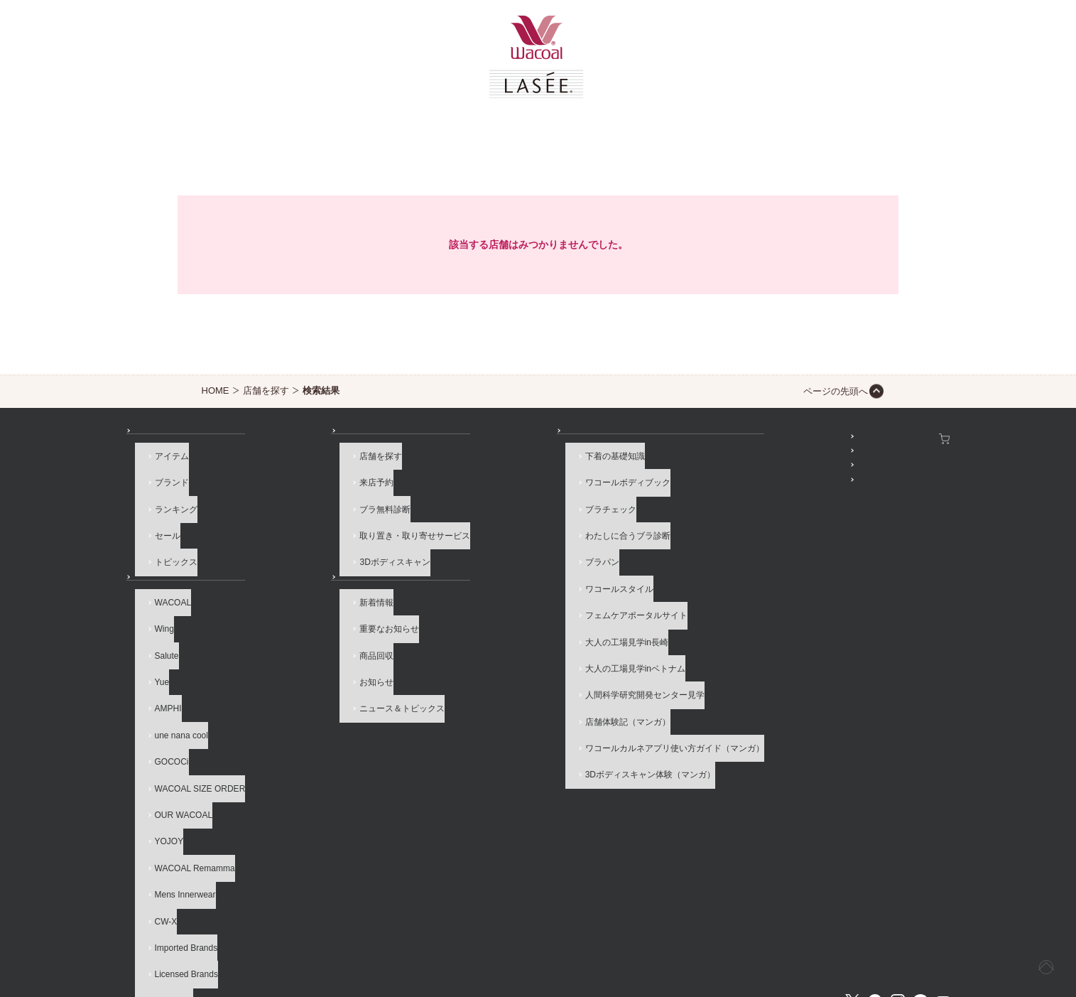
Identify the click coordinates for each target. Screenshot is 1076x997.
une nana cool (173, 692)
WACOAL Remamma (186, 790)
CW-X (157, 829)
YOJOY (160, 771)
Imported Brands (178, 849)
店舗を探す (266, 390)
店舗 (286, 438)
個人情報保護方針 (577, 934)
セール (159, 527)
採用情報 (497, 934)
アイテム (163, 468)
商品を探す (159, 438)
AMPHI (159, 673)
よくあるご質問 (236, 934)
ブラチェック (473, 507)
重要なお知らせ (317, 614)
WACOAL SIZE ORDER (191, 731)
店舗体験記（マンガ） (490, 664)
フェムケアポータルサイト (498, 585)
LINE (920, 885)
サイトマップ (771, 934)
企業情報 (434, 934)
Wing (155, 614)
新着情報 (304, 594)
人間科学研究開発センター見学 (507, 644)
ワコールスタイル (481, 566)
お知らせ (295, 566)
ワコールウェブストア (902, 438)
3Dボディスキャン (322, 546)
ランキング (167, 507)
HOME (215, 390)
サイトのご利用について (341, 934)
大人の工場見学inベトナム (497, 624)
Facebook (875, 885)
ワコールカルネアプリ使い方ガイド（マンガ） (536, 683)
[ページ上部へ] (1036, 957)
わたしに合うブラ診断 (490, 527)
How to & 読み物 (471, 438)
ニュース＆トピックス (329, 673)
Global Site (928, 934)
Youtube (943, 885)
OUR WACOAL (175, 751)
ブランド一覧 (163, 566)
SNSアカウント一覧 (706, 438)
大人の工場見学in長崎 (489, 605)
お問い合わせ (152, 934)
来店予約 (304, 487)
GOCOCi (163, 712)
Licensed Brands (178, 868)
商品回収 (304, 633)
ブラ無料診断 (312, 507)
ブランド (163, 487)
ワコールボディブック (490, 487)
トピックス (167, 546)
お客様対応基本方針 (678, 934)
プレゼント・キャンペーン (719, 478)
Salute (158, 633)
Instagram (898, 885)
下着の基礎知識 (477, 468)
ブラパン (464, 546)
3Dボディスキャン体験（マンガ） (512, 703)
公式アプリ (689, 497)
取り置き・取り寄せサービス (342, 527)
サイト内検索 (850, 934)
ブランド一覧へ (176, 888)
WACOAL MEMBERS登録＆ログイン (739, 458)
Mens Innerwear (176, 810)
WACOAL (164, 594)
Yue (153, 653)
